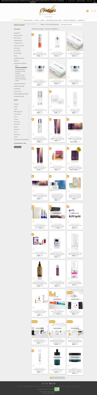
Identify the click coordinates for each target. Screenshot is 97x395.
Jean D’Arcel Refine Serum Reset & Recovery (40, 111)
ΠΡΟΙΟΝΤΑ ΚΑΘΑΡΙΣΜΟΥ (20, 78)
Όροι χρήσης (68, 386)
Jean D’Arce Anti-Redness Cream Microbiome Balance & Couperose (40, 82)
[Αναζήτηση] (87, 11)
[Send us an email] (95, 2)
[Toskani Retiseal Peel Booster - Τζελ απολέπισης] (40, 357)
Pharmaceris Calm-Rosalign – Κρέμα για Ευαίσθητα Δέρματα (75, 283)
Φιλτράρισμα (17, 146)
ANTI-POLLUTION (18, 35)
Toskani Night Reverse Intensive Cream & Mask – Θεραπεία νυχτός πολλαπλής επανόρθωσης (75, 371)
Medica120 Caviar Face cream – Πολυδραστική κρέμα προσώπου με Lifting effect (57, 254)
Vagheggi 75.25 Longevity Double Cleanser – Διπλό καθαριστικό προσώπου (39, 196)
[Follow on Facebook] (92, 2)
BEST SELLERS (17, 38)
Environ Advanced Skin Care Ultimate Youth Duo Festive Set (57, 226)
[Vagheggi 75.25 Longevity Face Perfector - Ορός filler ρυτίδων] (57, 126)
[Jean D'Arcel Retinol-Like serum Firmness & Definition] (57, 41)
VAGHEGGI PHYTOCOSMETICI (21, 139)
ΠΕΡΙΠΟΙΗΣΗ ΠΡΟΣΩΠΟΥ (17, 20)
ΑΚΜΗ (16, 65)
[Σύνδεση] (66, 1)
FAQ (94, 0)
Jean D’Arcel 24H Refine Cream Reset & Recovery (75, 82)
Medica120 (16, 129)
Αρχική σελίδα (17, 24)
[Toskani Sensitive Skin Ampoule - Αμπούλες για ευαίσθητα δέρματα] (40, 299)
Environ (16, 106)
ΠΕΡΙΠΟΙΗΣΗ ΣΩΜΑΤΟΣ (28, 20)
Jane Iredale (17, 121)
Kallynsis (16, 127)
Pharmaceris (17, 134)
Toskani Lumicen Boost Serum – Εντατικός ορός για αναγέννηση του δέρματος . (40, 139)
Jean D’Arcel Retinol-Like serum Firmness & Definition (57, 54)
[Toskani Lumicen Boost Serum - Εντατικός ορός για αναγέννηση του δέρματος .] (40, 126)
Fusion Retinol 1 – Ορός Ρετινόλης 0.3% (75, 111)
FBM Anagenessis (18, 111)
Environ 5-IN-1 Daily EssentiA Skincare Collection (57, 312)
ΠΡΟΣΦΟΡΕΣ (66, 20)
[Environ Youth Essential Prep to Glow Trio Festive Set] (40, 213)
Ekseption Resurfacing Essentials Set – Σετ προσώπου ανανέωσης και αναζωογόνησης (57, 342)
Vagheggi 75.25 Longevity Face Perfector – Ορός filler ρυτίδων (57, 139)
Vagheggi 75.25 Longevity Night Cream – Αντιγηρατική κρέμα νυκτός (75, 139)
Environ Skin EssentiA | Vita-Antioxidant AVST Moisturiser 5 (40, 54)
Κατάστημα (23, 24)
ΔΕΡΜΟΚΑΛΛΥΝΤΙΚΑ (19, 58)
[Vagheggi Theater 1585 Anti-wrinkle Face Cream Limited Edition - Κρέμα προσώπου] (75, 183)
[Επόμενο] (64, 378)
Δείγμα (15, 55)
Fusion (15, 116)
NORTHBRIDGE (51, 393)
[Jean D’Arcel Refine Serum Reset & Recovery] (40, 98)
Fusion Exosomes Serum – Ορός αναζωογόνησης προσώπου (75, 254)
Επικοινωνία (89, 0)
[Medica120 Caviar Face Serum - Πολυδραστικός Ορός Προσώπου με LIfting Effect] (40, 270)
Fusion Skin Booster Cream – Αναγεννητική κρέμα (57, 111)
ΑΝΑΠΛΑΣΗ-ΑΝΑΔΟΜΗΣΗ (21, 67)
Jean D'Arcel (17, 124)
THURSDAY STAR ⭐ (81, 20)
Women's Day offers (19, 45)
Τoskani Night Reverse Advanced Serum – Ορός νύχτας (57, 370)
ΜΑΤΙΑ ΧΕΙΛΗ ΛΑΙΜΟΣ (20, 77)
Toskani (16, 137)
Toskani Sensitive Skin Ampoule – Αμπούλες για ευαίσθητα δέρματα (39, 312)
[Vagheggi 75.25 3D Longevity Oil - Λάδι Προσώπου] (57, 155)
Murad (15, 132)
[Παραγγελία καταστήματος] (71, 24)
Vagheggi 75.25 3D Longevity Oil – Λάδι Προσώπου (57, 168)
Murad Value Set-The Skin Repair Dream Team (39, 254)
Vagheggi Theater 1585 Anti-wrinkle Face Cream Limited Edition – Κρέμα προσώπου (75, 196)
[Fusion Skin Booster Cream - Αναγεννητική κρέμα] (57, 98)
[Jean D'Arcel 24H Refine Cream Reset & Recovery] (75, 69)
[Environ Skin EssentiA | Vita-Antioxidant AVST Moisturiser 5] (40, 41)
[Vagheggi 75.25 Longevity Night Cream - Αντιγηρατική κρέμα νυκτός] (75, 126)
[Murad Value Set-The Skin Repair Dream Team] (40, 241)
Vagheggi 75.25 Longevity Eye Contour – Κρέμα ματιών (39, 168)
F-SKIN (15, 109)
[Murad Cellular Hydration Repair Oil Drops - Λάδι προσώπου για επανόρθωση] (57, 270)
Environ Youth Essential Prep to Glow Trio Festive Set (40, 226)
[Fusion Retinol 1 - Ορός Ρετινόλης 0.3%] (75, 98)
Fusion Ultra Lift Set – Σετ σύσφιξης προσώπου (75, 312)
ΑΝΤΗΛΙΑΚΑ (37, 20)
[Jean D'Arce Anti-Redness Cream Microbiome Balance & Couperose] (40, 69)
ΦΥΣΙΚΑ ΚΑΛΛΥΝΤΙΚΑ (19, 96)
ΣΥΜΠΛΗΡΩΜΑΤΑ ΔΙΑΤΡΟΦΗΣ (52, 20)
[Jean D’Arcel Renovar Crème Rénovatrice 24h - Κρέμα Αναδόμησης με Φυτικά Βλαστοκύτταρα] (57, 183)
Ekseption (16, 104)
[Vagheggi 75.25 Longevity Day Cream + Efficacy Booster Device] (75, 155)
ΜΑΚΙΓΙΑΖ (43, 20)
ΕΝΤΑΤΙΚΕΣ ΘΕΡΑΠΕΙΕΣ (20, 71)
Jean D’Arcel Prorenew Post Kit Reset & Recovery (57, 82)
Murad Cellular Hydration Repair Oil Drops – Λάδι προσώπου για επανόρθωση (57, 283)
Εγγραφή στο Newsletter (29, 386)
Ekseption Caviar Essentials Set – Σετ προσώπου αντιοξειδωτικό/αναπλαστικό (75, 342)
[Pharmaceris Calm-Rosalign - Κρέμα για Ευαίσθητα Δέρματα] (75, 270)
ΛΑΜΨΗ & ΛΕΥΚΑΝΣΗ (20, 75)
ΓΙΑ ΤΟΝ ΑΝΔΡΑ (18, 53)
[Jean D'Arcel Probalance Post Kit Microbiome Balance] (75, 41)
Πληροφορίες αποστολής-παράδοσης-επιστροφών (45, 386)
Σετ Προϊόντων (17, 91)
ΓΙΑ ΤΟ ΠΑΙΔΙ (17, 50)
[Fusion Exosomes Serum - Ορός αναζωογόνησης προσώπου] (75, 241)
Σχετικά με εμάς (71, 0)
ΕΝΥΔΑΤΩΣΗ (17, 73)
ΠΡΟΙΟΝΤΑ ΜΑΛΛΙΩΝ (19, 86)
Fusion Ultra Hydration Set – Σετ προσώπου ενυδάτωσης (40, 341)
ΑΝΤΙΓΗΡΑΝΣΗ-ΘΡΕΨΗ (20, 69)
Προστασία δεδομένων (60, 386)
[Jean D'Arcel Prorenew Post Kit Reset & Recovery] (57, 69)
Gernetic (16, 119)
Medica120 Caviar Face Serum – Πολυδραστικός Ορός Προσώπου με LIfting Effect (39, 283)
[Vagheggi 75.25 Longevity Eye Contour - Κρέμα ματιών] (40, 155)
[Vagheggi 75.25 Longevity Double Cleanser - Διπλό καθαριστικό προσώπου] (40, 183)
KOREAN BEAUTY (73, 20)
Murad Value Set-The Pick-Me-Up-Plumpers (75, 226)
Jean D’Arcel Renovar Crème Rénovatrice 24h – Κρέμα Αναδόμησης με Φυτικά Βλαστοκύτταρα (57, 196)
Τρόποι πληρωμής (75, 386)
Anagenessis (17, 33)
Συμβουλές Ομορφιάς (80, 0)
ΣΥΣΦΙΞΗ (17, 80)
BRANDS (60, 20)
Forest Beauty (17, 114)
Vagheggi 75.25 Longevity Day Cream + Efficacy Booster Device (75, 168)
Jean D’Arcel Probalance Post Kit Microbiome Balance (75, 54)
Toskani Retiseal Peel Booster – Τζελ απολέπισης (40, 370)
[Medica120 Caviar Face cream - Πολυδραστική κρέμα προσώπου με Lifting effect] (57, 241)
